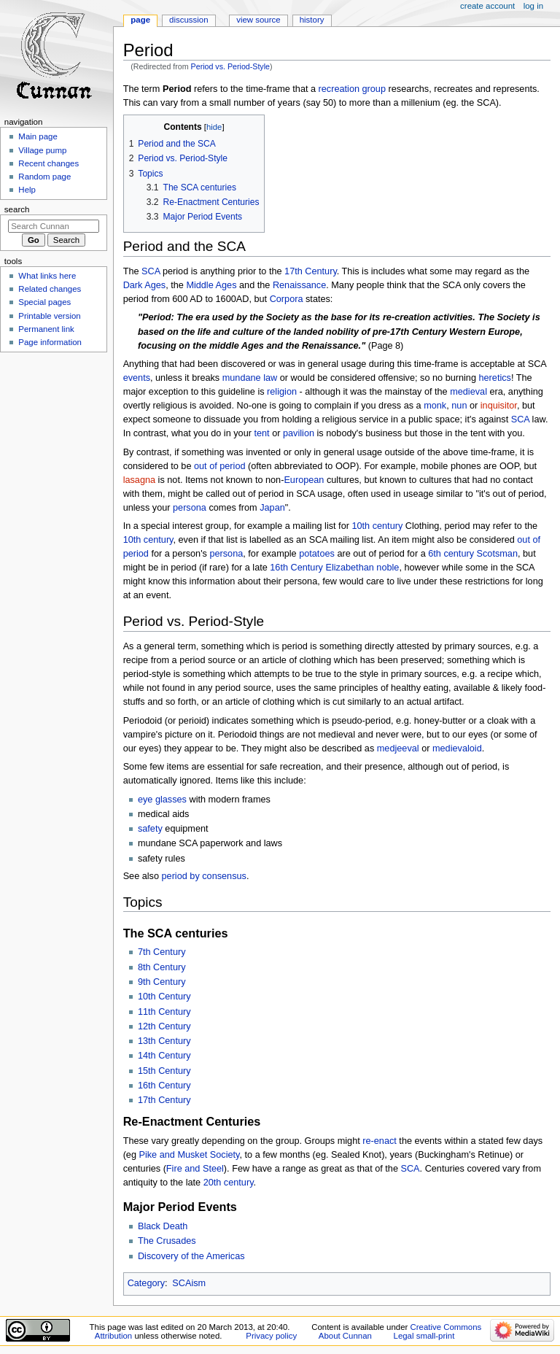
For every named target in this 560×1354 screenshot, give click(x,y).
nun (459, 406)
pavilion (298, 433)
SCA (150, 271)
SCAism (189, 1283)
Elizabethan (350, 567)
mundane (241, 378)
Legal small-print (424, 1335)
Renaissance (299, 285)
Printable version (49, 316)
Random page (44, 176)
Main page (38, 136)
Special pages (44, 302)
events (136, 378)
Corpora (286, 299)
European (304, 480)
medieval (468, 392)
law (270, 378)
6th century (451, 554)
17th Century (310, 271)
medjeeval (398, 748)
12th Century (164, 1026)
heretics (495, 378)
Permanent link (46, 329)
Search (17, 209)
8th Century (162, 967)
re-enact (379, 1141)
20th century (228, 1182)
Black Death (162, 1226)
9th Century (162, 982)
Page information (50, 342)
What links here (47, 275)
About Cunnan (345, 1335)
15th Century (164, 1071)
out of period (220, 466)
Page (140, 19)
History (312, 19)
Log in (533, 5)
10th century (376, 526)
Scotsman (497, 554)
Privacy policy (271, 1335)
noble (387, 567)
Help (27, 189)
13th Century (164, 1041)
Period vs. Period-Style (230, 66)
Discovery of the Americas (191, 1256)
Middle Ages (211, 285)
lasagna (139, 480)
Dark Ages (144, 285)
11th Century (164, 1012)
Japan (272, 508)
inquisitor (499, 406)
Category (146, 1283)
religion (282, 392)
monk (435, 406)
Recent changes (48, 163)
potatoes (317, 554)
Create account (487, 5)
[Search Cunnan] (53, 226)
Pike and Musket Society (189, 1155)
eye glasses (162, 799)
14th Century (164, 1056)
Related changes (49, 289)
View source (258, 19)
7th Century (162, 952)
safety (150, 829)
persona (189, 508)
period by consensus (204, 876)
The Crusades (167, 1241)
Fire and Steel (195, 1169)
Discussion (188, 19)
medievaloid (457, 748)
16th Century (296, 567)
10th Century (164, 996)
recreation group (352, 89)
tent (261, 433)
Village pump (42, 150)
